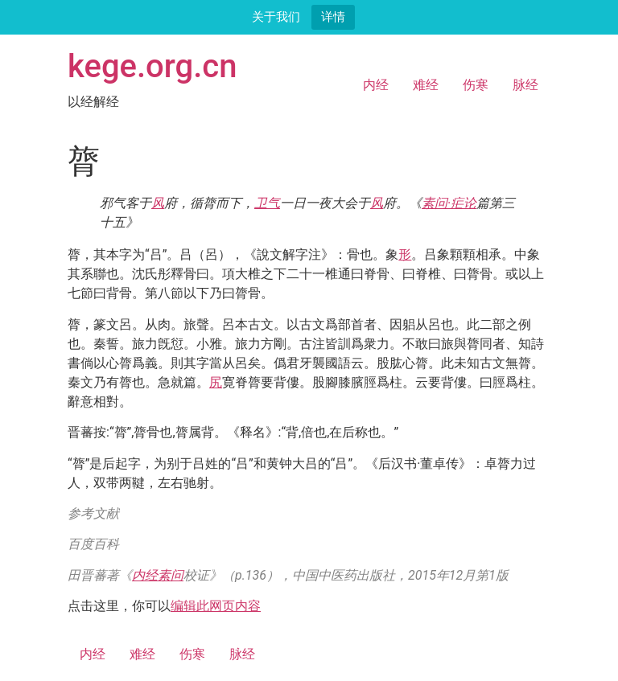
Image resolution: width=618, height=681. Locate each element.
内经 (376, 84)
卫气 (267, 203)
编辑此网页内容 (216, 605)
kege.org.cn (152, 66)
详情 (333, 16)
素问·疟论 (449, 203)
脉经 (525, 84)
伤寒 (475, 84)
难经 (426, 84)
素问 (170, 575)
